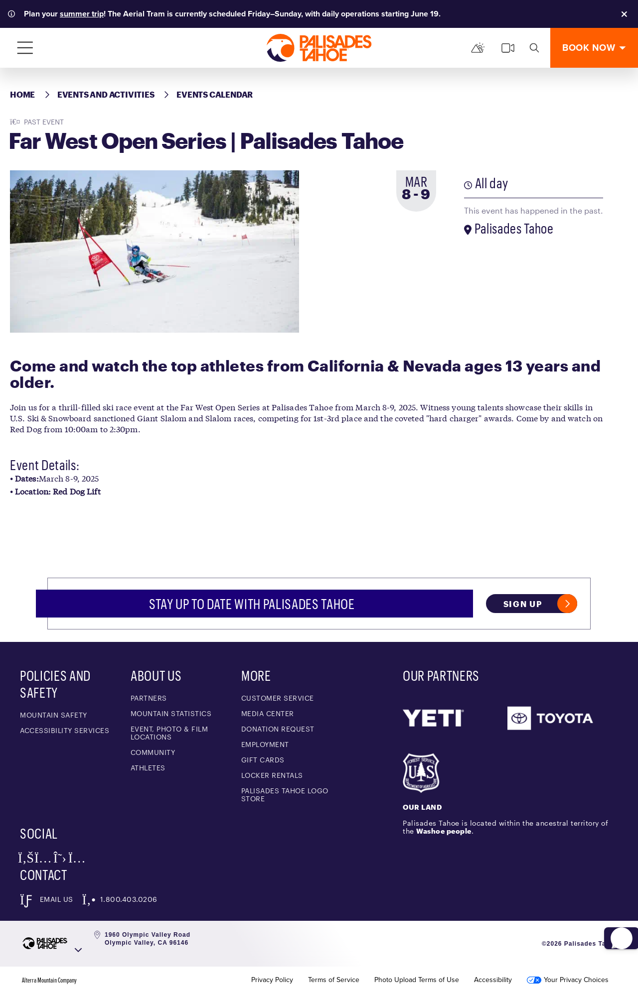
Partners (149, 698)
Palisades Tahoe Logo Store (284, 794)
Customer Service (277, 698)
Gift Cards (263, 759)
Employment (265, 744)
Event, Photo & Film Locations (169, 733)
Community (153, 752)
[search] (534, 48)
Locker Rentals (272, 775)
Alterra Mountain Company (49, 980)
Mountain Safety (53, 715)
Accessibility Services (64, 730)
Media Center (267, 713)
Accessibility (493, 980)
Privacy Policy (272, 980)
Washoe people (444, 831)
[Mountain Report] (478, 48)
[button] (613, 918)
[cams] (507, 48)
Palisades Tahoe (514, 228)
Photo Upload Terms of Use (416, 980)
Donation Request (278, 729)
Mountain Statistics (171, 713)
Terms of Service (333, 980)
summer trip (82, 13)
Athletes (148, 767)
